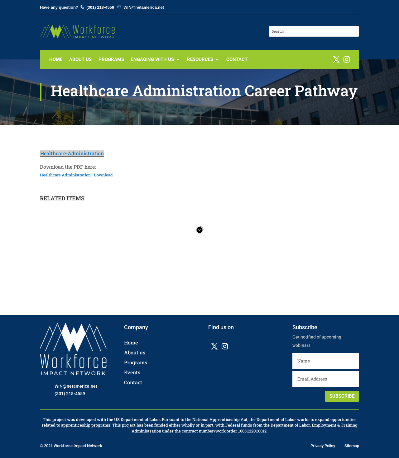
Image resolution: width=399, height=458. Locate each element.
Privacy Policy (322, 445)
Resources (200, 59)
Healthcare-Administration (72, 153)
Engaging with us (152, 59)
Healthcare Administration (65, 174)
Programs (111, 59)
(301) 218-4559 (100, 7)
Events (132, 372)
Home (55, 59)
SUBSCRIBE (341, 396)
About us (134, 352)
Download (103, 174)
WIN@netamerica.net (143, 7)
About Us (80, 59)
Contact (237, 59)
